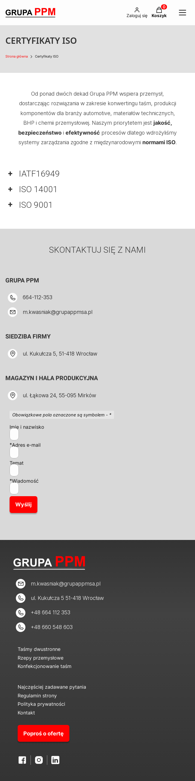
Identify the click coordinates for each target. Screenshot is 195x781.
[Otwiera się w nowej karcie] (39, 760)
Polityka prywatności (41, 704)
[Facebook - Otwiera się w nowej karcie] (22, 760)
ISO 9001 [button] (36, 205)
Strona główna (16, 56)
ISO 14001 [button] (38, 189)
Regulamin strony (37, 696)
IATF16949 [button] (39, 174)
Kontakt (26, 713)
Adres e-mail (26, 445)
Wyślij (23, 504)
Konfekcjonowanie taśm (44, 666)
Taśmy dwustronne (39, 649)
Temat (17, 463)
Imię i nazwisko (27, 427)
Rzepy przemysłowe (40, 658)
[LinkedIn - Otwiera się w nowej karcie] (55, 760)
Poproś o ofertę (43, 733)
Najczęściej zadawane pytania (52, 687)
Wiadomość (25, 481)
